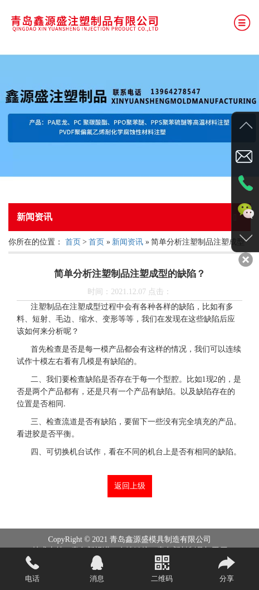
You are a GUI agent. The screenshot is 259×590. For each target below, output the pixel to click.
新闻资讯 (127, 242)
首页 (73, 242)
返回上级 (129, 486)
